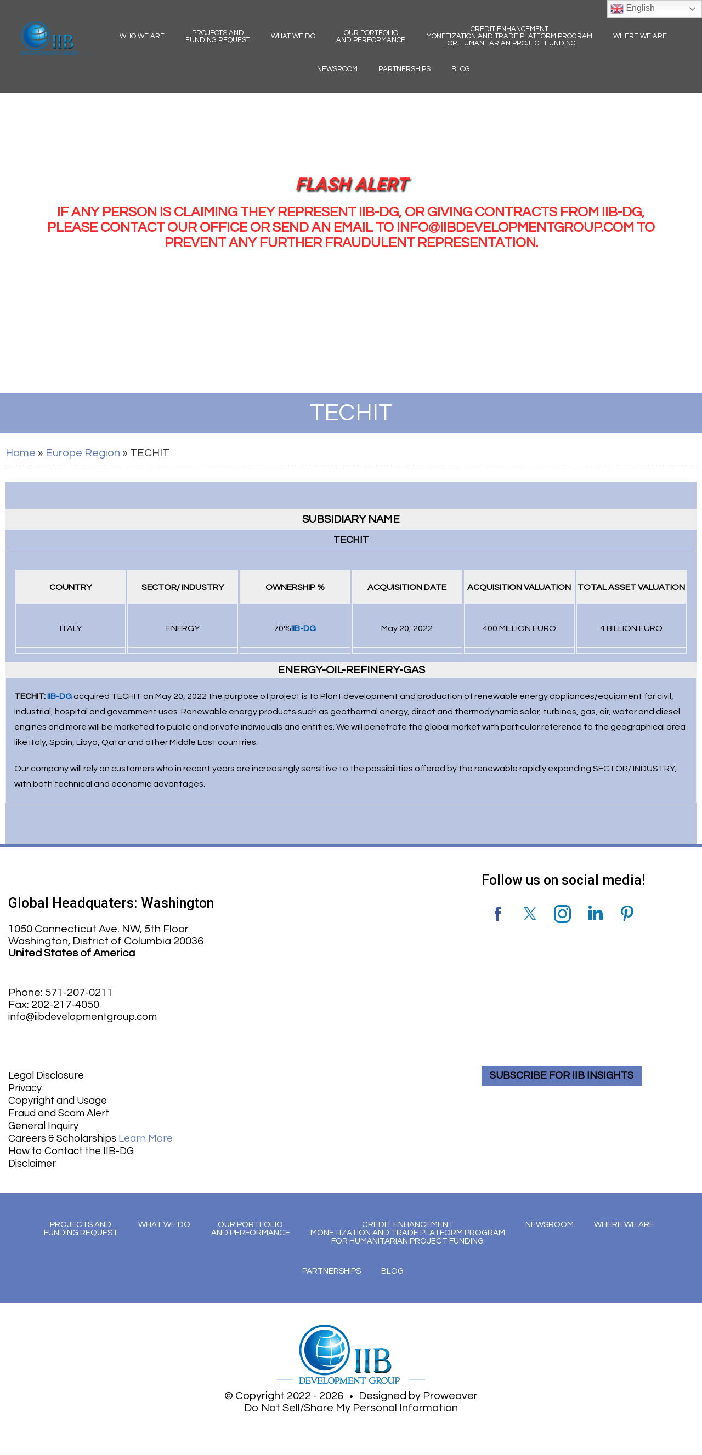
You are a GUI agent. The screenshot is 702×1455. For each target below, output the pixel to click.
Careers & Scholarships (95, 1135)
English (632, 8)
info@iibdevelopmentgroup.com (88, 1016)
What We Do (293, 36)
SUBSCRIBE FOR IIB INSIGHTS (566, 1074)
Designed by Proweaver (418, 1393)
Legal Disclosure (49, 1074)
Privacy (26, 1086)
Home (20, 453)
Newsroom (337, 69)
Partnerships (404, 69)
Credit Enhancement (509, 36)
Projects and (217, 36)
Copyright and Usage (61, 1098)
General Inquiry (45, 1123)
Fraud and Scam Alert (62, 1110)
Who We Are (142, 36)
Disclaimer (34, 1159)
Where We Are (640, 36)
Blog (460, 69)
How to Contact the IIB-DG (75, 1147)
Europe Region (83, 453)
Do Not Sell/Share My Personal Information (351, 1405)
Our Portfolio (370, 36)
